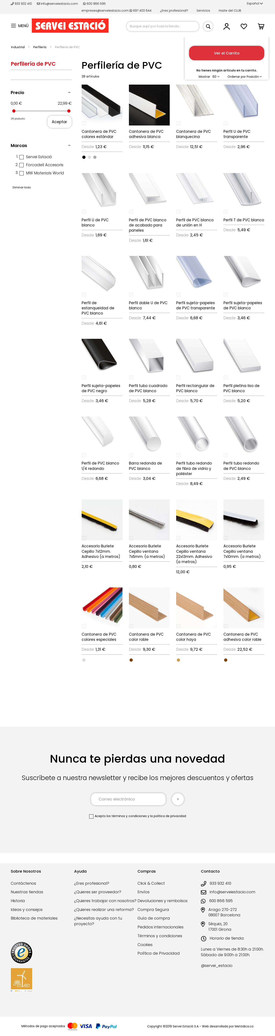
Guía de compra (154, 918)
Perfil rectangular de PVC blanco (195, 388)
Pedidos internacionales (160, 927)
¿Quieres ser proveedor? (97, 892)
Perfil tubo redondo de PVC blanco (241, 466)
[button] (255, 3)
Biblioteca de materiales (34, 918)
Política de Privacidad (159, 953)
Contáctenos (23, 883)
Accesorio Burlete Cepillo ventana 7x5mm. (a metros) (147, 551)
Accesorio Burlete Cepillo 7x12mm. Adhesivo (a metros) (101, 551)
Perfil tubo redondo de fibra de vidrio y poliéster (194, 468)
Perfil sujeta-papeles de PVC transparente (195, 305)
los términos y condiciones (127, 816)
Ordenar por (237, 76)
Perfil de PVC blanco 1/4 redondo (100, 466)
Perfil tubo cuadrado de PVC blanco (148, 388)
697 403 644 (140, 10)
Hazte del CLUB (230, 10)
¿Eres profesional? (174, 10)
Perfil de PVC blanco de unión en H (195, 222)
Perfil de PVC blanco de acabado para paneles (147, 225)
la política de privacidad (168, 816)
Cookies (145, 944)
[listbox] (102, 157)
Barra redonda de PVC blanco (145, 466)
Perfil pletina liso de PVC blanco (241, 388)
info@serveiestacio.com (57, 4)
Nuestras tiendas (27, 892)
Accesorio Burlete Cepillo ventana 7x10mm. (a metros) (242, 551)
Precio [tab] (17, 93)
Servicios (203, 10)
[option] (84, 157)
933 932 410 (22, 4)
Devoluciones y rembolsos (163, 900)
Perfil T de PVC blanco (243, 220)
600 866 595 (94, 4)
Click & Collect (151, 883)
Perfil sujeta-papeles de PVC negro (101, 388)
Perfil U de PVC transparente (236, 134)
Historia (18, 900)
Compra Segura (153, 909)
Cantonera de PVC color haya (193, 637)
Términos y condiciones (160, 935)
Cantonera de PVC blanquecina (193, 134)
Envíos (144, 892)
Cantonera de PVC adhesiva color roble (242, 637)
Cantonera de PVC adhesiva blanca (146, 134)
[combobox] (163, 26)
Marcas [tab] (19, 145)
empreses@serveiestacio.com (105, 10)
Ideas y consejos (27, 909)
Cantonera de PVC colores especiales (99, 637)
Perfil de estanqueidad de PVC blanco (98, 308)
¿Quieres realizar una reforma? (104, 909)
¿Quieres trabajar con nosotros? (105, 900)
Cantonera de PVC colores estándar (99, 134)
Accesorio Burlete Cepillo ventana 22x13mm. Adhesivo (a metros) (194, 554)
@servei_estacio (216, 965)
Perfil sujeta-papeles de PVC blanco (242, 305)
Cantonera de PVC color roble (146, 637)
